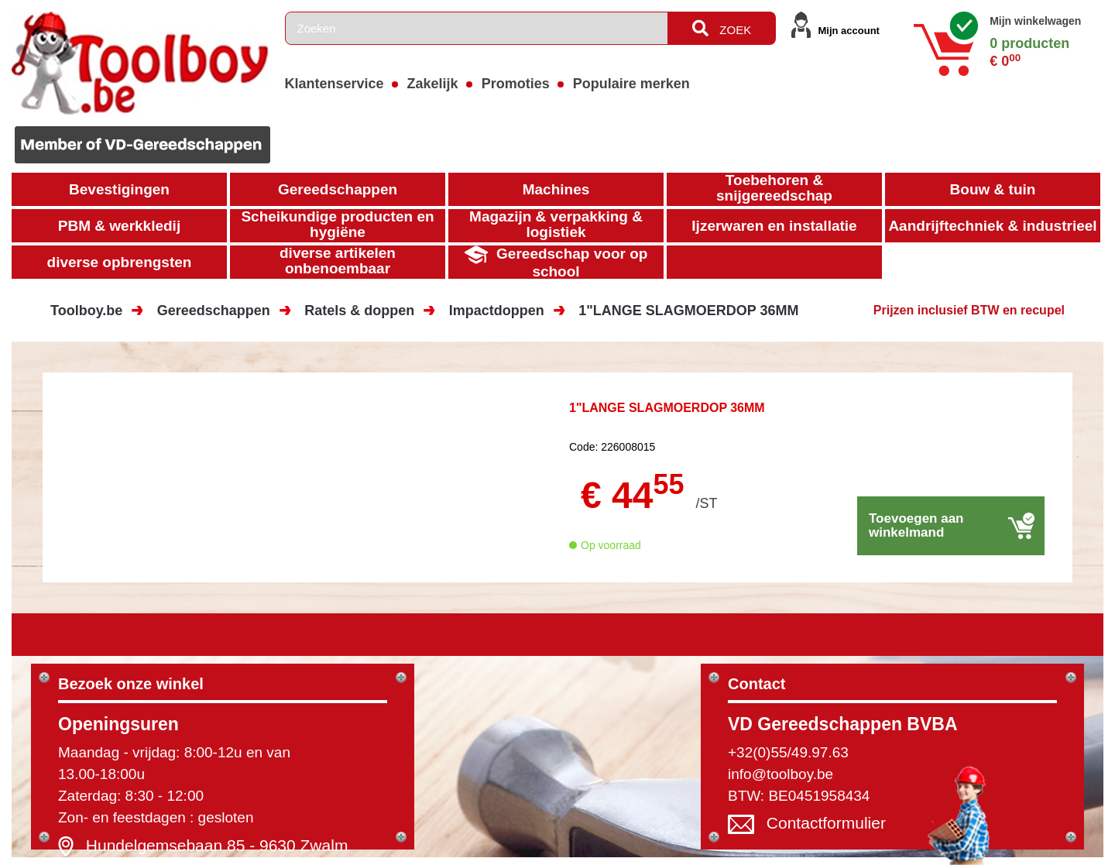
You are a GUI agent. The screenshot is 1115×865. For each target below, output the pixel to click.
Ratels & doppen (359, 310)
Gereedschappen (213, 310)
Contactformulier (826, 823)
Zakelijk (432, 83)
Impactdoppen (496, 310)
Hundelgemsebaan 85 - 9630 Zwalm (217, 845)
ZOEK (721, 28)
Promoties (516, 83)
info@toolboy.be (780, 774)
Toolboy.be (86, 310)
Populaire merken (631, 83)
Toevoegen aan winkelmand (916, 525)
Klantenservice (334, 83)
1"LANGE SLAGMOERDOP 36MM (688, 310)
